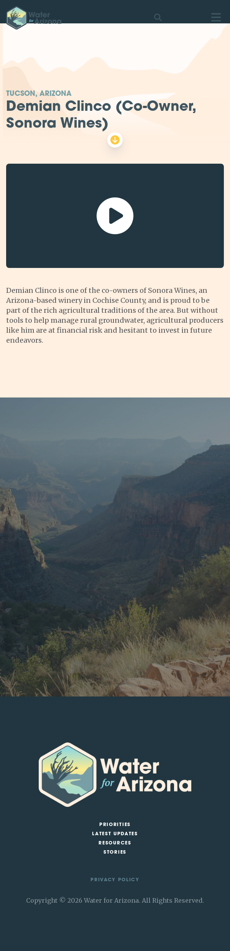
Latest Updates (115, 834)
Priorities (115, 825)
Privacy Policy (115, 880)
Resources (115, 843)
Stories (115, 852)
